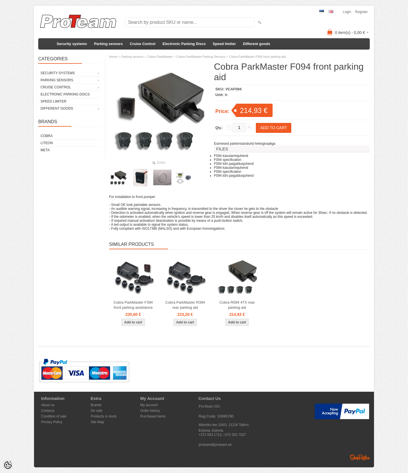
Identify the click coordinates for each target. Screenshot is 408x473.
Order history (150, 411)
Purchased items (152, 416)
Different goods (256, 44)
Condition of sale (53, 416)
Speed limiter (224, 44)
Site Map (97, 422)
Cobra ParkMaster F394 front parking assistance (133, 305)
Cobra (47, 136)
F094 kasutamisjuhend (231, 156)
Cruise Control (142, 44)
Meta (45, 150)
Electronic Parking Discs (183, 44)
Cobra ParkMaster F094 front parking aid (257, 56)
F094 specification (227, 160)
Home (113, 56)
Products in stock (103, 416)
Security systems (72, 44)
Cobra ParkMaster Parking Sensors (201, 56)
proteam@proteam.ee (215, 445)
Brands (96, 405)
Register (361, 12)
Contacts (47, 411)
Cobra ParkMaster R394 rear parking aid (185, 305)
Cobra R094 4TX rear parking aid (237, 305)
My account (149, 405)
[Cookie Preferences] (8, 465)
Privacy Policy (51, 422)
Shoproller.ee (360, 457)
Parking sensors (108, 44)
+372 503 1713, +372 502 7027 (222, 435)
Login (347, 12)
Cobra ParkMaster (160, 56)
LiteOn (47, 143)
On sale (96, 411)
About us (47, 405)
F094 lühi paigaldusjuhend (234, 164)
